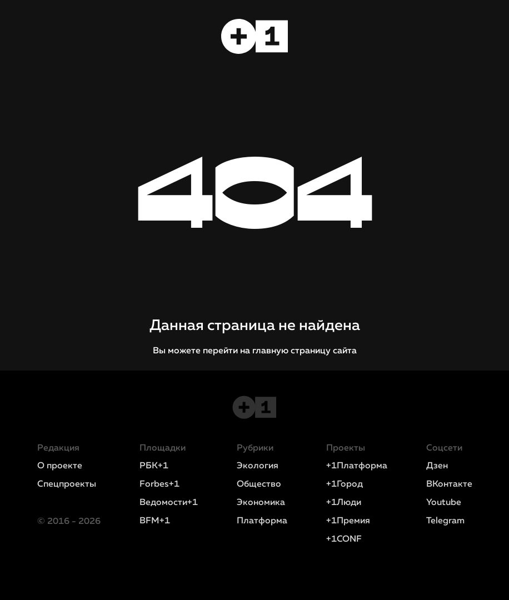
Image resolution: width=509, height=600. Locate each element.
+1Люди (343, 502)
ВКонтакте (449, 484)
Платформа (262, 521)
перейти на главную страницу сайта (280, 351)
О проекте (59, 466)
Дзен (437, 466)
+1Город (344, 484)
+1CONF (344, 539)
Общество (259, 484)
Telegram (445, 521)
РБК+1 (153, 466)
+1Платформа (356, 466)
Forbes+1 (159, 484)
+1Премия (348, 521)
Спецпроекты (66, 484)
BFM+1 (154, 521)
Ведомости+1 (168, 502)
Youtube (443, 502)
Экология (257, 466)
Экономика (261, 502)
